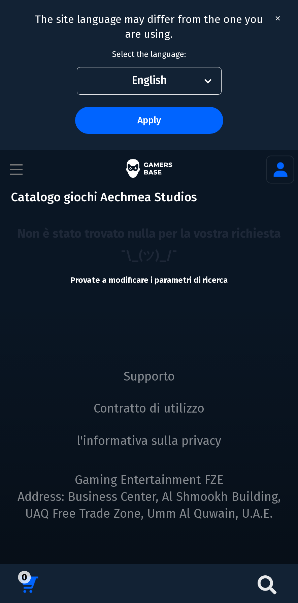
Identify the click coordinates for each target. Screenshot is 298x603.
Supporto (149, 376)
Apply (149, 120)
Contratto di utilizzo (149, 408)
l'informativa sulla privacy (149, 440)
